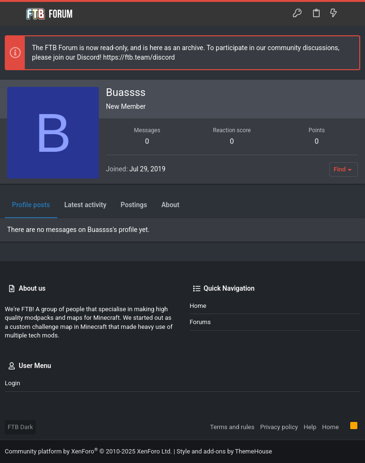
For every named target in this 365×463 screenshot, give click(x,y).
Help (309, 427)
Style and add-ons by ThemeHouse (224, 451)
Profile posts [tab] (31, 205)
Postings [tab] (134, 205)
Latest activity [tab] (85, 205)
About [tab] (170, 205)
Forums (200, 322)
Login (12, 383)
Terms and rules (232, 427)
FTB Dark (20, 427)
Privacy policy (279, 427)
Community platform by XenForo (88, 451)
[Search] (351, 13)
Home (198, 305)
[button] (14, 13)
